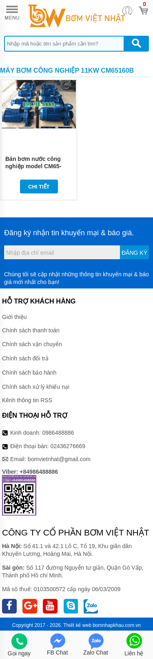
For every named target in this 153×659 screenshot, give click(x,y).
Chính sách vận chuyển (32, 344)
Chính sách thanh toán (31, 330)
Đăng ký (134, 252)
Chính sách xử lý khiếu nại (35, 387)
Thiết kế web (77, 625)
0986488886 (58, 432)
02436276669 (67, 446)
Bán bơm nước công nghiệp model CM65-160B (33, 166)
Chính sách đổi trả (25, 358)
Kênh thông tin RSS (27, 400)
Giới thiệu (14, 317)
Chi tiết (39, 187)
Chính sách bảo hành (29, 372)
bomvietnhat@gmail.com (59, 459)
